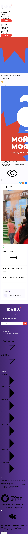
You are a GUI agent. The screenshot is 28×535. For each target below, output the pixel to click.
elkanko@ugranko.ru (6, 338)
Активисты (4, 12)
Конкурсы (4, 10)
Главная (2, 75)
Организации (5, 11)
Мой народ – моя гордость (15, 75)
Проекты (4, 14)
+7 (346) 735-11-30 (5, 331)
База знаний (5, 17)
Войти (6, 20)
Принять (4, 533)
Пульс (3, 8)
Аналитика (4, 15)
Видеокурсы (5, 18)
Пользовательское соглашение (11, 361)
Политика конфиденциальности (11, 347)
